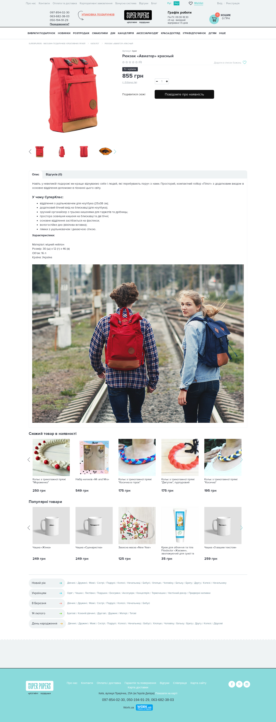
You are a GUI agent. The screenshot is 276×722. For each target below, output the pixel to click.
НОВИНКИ (64, 33)
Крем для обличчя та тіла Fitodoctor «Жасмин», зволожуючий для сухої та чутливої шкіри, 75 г (177, 552)
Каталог (95, 43)
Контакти (44, 3)
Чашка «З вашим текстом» (220, 547)
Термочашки (159, 593)
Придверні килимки (199, 593)
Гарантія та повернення (140, 683)
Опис (35, 175)
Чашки (79, 593)
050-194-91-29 (138, 700)
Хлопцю (156, 583)
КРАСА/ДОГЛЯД (170, 33)
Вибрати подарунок (41, 33)
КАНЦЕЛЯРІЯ (126, 33)
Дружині (82, 583)
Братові (71, 613)
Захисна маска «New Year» (134, 547)
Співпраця (180, 683)
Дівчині (71, 583)
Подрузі (110, 583)
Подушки (102, 593)
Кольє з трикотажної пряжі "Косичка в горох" (135, 481)
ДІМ (112, 33)
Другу (197, 583)
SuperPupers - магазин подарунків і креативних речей (57, 43)
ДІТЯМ (212, 33)
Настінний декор (177, 593)
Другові (101, 613)
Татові (133, 613)
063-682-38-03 (162, 700)
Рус (169, 3)
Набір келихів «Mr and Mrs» (92, 479)
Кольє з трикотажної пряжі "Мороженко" (49, 481)
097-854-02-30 (113, 700)
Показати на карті (166, 693)
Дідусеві (218, 623)
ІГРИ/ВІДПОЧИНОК (194, 33)
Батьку (179, 583)
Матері (123, 613)
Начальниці (133, 583)
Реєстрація (233, 3)
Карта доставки (138, 687)
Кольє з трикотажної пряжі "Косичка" (220, 481)
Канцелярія (142, 593)
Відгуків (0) (54, 175)
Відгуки (143, 3)
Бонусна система (125, 3)
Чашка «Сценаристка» (89, 547)
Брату (189, 583)
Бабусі (146, 583)
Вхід (219, 3)
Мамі (92, 583)
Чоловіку (168, 583)
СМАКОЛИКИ (100, 33)
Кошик (226, 15)
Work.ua (128, 707)
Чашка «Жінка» (42, 547)
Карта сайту (198, 683)
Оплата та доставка (65, 3)
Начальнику (219, 583)
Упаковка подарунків (98, 14)
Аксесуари (128, 593)
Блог (154, 3)
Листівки (90, 593)
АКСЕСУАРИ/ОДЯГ (147, 33)
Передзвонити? (59, 24)
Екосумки (114, 593)
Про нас (31, 3)
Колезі (121, 583)
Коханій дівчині (86, 613)
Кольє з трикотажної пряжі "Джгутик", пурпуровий (178, 481)
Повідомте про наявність (184, 94)
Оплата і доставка (109, 683)
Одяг (70, 593)
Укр (176, 3)
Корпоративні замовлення (96, 3)
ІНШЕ (222, 33)
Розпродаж (81, 33)
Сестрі (100, 583)
